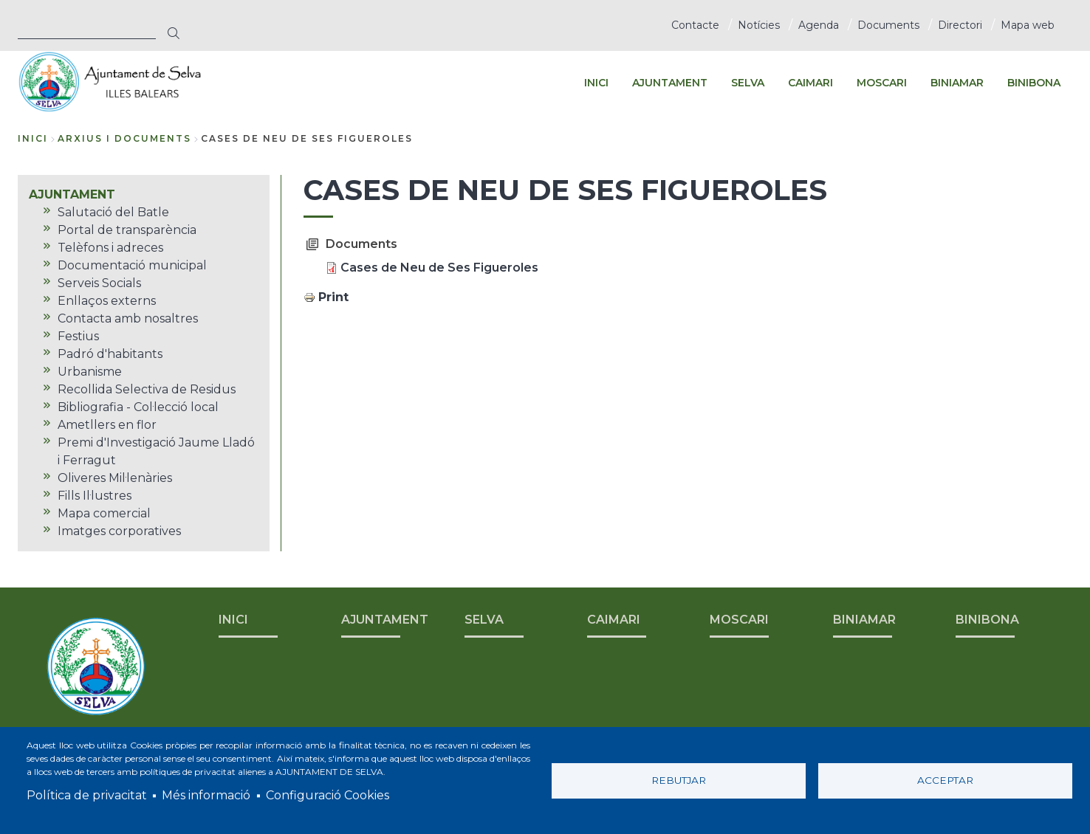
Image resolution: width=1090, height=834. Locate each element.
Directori (960, 25)
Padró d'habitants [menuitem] (110, 354)
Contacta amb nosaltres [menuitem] (128, 318)
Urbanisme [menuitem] (90, 372)
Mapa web (1028, 25)
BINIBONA (987, 620)
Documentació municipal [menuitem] (132, 265)
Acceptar (945, 780)
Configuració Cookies (327, 795)
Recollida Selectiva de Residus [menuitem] (147, 389)
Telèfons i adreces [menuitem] (110, 248)
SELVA (484, 620)
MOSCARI (739, 620)
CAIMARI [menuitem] (810, 82)
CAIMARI (613, 620)
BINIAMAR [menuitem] (957, 82)
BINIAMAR (864, 620)
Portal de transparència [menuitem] (127, 230)
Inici (33, 138)
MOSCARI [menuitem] (882, 82)
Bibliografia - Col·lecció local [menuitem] (138, 407)
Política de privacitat (87, 795)
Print (333, 297)
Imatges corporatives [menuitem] (119, 531)
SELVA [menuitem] (747, 82)
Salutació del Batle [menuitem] (113, 212)
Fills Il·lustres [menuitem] (94, 496)
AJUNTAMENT (384, 620)
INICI (233, 620)
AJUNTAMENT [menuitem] (669, 82)
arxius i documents (124, 138)
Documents (888, 25)
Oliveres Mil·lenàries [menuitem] (115, 478)
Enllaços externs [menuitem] (107, 301)
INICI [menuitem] (596, 82)
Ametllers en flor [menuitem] (107, 425)
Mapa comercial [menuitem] (104, 513)
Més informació (206, 795)
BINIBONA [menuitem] (1033, 82)
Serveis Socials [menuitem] (99, 283)
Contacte (695, 25)
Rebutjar (678, 780)
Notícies (759, 25)
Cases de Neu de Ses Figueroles (439, 268)
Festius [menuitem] (78, 336)
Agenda (818, 25)
